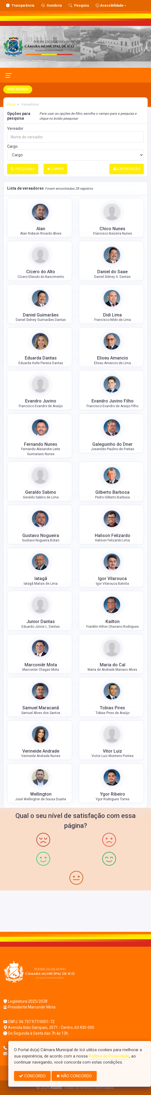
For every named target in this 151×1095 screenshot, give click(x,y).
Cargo (12, 146)
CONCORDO (32, 1075)
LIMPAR (55, 169)
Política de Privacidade (109, 1056)
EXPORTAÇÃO (127, 169)
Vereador (15, 128)
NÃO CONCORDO (74, 1075)
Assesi (56, 1087)
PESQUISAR (23, 169)
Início (11, 104)
